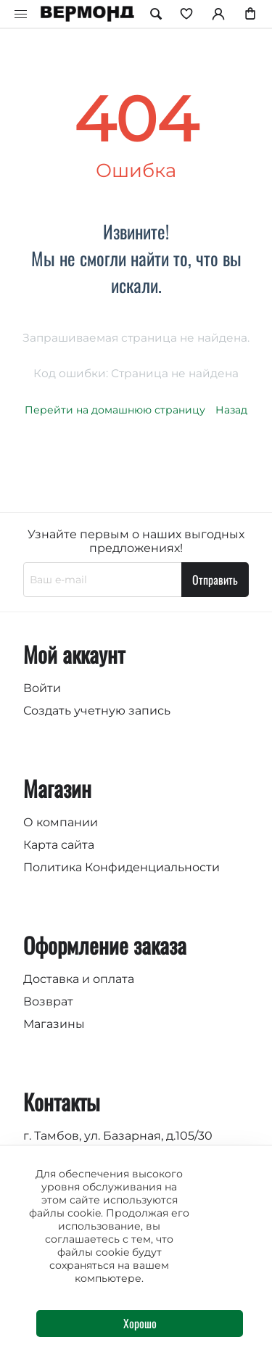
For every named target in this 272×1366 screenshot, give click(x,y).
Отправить (215, 579)
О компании (60, 822)
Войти (42, 688)
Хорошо (140, 1323)
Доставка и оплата (78, 979)
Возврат (48, 1001)
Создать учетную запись (96, 710)
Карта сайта (58, 845)
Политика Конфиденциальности (121, 867)
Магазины (54, 1024)
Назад (231, 409)
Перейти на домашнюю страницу (115, 409)
